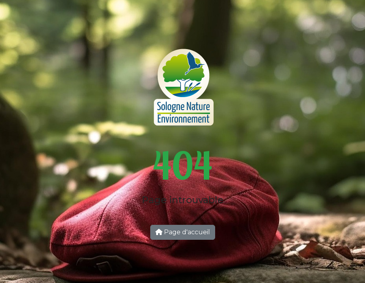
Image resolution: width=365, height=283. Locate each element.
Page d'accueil (182, 232)
